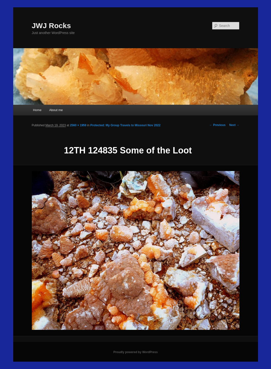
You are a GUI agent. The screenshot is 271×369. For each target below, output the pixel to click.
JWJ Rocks (51, 26)
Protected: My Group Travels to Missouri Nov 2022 (125, 125)
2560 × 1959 (78, 125)
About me (56, 110)
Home (37, 110)
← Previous (217, 125)
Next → (234, 125)
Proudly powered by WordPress (135, 352)
